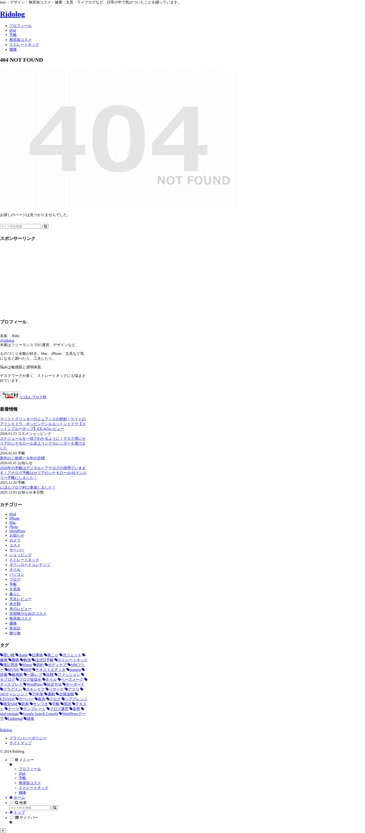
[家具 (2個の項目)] (40, 699)
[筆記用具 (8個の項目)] (9, 665)
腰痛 (22, 793)
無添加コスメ (30, 783)
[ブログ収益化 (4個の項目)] (28, 679)
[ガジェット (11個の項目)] (70, 655)
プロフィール (30, 769)
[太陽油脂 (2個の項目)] (65, 694)
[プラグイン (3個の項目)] (11, 689)
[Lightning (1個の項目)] (14, 719)
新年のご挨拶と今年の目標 (22, 458)
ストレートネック (33, 788)
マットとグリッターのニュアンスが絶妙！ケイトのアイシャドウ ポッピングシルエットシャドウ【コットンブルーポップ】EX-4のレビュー (43, 424)
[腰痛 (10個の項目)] (13, 660)
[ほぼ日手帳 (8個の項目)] (43, 660)
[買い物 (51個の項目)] (7, 655)
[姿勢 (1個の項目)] (74, 709)
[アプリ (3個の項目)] (72, 689)
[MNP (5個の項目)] (25, 670)
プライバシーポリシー (28, 738)
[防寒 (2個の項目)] (23, 704)
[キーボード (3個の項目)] (73, 684)
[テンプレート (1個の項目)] (33, 709)
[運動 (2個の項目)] (49, 694)
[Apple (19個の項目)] (21, 655)
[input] (20, 226)
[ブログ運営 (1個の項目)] (57, 709)
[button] (45, 226)
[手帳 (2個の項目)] (54, 704)
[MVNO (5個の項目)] (12, 670)
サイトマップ (20, 743)
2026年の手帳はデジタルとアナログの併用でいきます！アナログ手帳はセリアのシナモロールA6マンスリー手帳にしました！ (43, 473)
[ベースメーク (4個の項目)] (70, 679)
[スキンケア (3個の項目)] (34, 689)
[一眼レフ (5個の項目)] (33, 675)
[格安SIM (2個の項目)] (8, 704)
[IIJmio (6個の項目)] (25, 665)
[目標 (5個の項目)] (48, 675)
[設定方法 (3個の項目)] (53, 684)
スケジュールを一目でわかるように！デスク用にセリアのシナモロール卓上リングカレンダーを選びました (43, 443)
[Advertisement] (39, 278)
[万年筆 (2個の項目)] (36, 694)
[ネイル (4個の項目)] (49, 679)
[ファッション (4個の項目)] (67, 675)
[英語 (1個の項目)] (66, 704)
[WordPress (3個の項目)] (33, 684)
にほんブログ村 (23, 397)
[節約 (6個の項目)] (38, 665)
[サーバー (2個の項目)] (25, 699)
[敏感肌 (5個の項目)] (15, 675)
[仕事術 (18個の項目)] (36, 655)
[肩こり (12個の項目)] (51, 655)
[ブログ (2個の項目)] (53, 699)
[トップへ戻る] (3, 830)
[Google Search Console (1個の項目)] (39, 714)
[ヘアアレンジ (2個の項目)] (74, 699)
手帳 (22, 778)
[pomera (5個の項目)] (73, 670)
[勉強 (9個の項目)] (25, 660)
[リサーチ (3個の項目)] (55, 689)
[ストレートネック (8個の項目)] (71, 660)
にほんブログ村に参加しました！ (28, 487)
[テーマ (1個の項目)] (12, 709)
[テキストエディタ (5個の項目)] (48, 670)
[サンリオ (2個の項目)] (39, 704)
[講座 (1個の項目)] (29, 719)
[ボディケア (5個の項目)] (56, 665)
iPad (22, 773)
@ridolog (7, 340)
